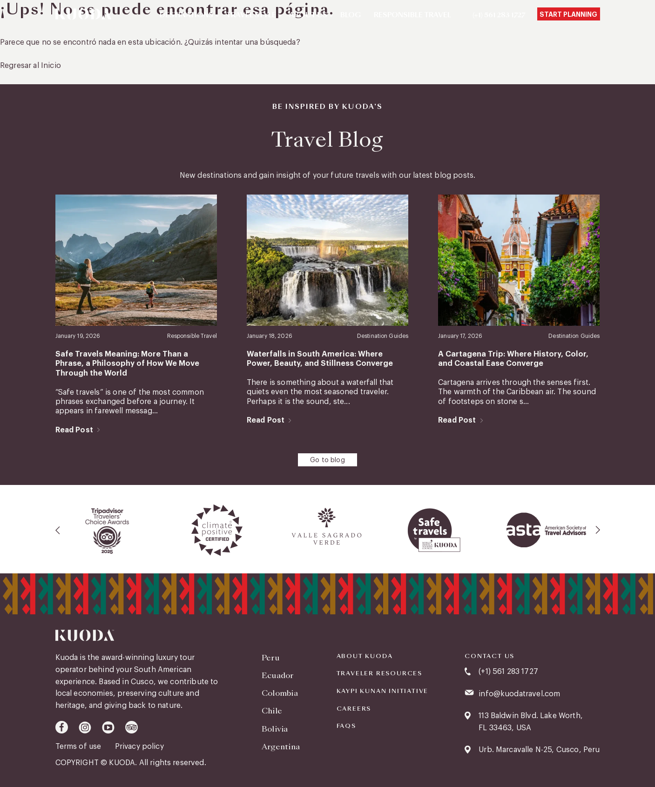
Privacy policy (140, 745)
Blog (350, 15)
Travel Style (251, 15)
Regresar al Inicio (30, 65)
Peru (270, 656)
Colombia (280, 691)
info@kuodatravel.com (519, 693)
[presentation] (58, 529)
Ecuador (278, 673)
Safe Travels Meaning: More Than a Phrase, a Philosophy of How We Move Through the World (135, 363)
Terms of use (79, 745)
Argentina (281, 743)
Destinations (186, 15)
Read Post (74, 429)
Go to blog (327, 460)
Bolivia (275, 725)
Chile (272, 708)
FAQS (346, 725)
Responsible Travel (412, 15)
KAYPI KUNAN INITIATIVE (383, 690)
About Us (308, 15)
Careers (354, 708)
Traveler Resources (379, 673)
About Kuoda (365, 655)
